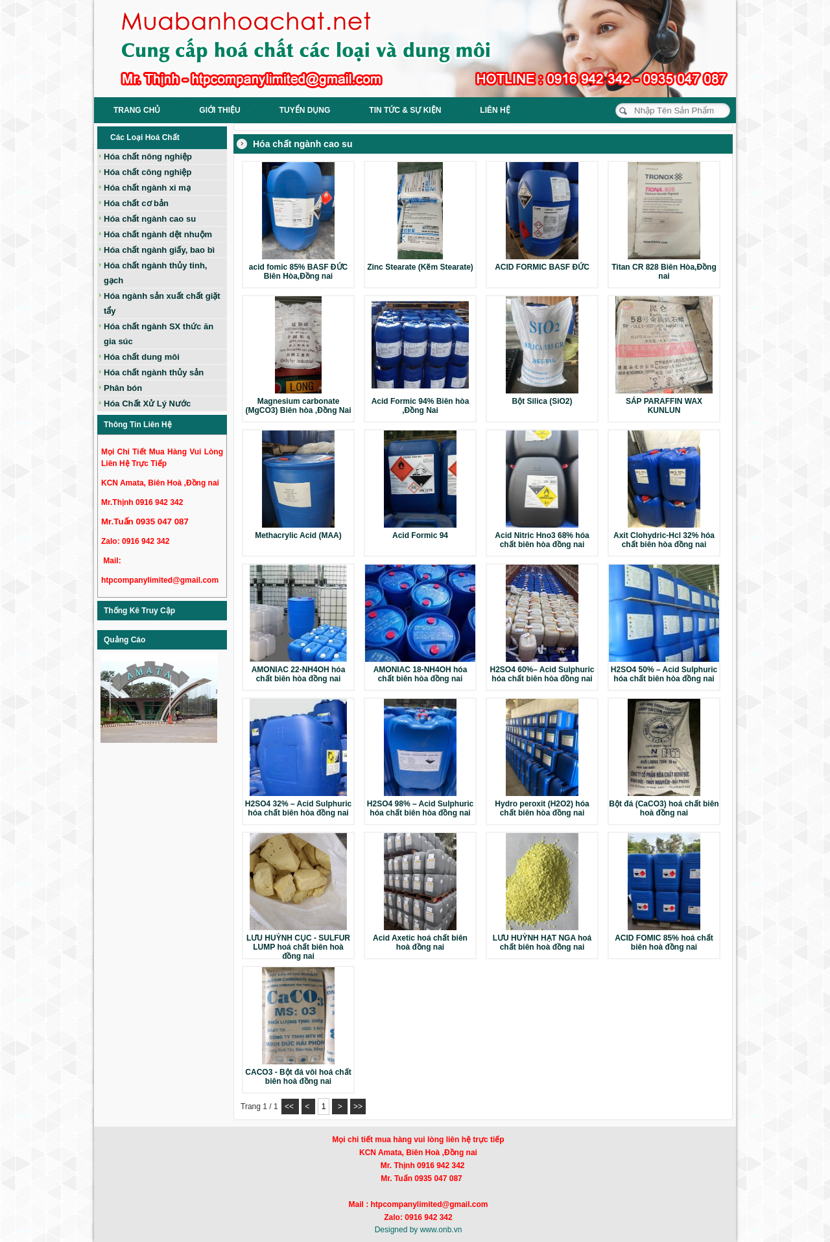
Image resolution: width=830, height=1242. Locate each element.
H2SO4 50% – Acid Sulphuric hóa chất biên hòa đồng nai (664, 674)
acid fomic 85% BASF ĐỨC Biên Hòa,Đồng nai (298, 272)
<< (290, 1106)
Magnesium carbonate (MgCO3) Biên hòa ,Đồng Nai (298, 406)
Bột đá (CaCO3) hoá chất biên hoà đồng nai (663, 808)
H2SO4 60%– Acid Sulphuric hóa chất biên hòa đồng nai (542, 674)
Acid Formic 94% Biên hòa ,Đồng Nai (420, 406)
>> (357, 1106)
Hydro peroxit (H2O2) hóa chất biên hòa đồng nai (542, 808)
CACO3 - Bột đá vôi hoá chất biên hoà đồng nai (298, 1077)
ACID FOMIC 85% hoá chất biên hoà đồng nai (664, 942)
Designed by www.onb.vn (418, 1229)
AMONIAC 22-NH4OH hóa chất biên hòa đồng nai (299, 674)
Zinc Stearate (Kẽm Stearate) (420, 267)
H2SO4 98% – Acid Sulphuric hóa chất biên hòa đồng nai (420, 808)
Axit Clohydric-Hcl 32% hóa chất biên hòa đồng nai (664, 540)
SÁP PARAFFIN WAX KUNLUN (664, 406)
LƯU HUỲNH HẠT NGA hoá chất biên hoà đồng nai (542, 942)
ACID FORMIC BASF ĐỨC (542, 267)
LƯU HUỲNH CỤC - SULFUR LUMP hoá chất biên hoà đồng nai (298, 947)
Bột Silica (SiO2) (542, 401)
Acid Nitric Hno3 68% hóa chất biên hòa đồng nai (542, 540)
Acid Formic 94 (420, 535)
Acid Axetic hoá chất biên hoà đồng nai (420, 942)
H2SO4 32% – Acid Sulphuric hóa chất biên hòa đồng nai (298, 808)
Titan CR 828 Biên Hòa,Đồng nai (663, 272)
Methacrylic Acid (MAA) (298, 535)
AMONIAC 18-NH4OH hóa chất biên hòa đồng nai (421, 674)
